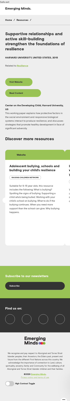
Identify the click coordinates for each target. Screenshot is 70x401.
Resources (22, 20)
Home (8, 20)
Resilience (22, 65)
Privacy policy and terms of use (35, 380)
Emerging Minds (38, 377)
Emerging (18, 8)
